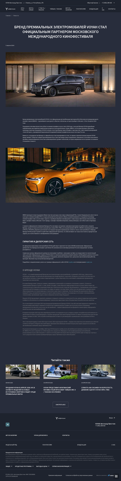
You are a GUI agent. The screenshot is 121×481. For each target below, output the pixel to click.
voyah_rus (89, 262)
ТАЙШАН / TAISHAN (56, 9)
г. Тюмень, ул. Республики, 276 (34, 3)
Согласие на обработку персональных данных (79, 475)
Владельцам (93, 9)
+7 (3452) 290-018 (100, 426)
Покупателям (81, 9)
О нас (103, 9)
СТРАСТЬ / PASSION (42, 9)
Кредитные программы (23, 466)
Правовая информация (55, 475)
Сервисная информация (60, 466)
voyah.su (71, 262)
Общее (8, 466)
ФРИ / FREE (22, 9)
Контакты (111, 9)
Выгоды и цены (41, 466)
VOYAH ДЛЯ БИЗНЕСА (41, 435)
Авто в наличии (69, 9)
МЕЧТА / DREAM (31, 9)
